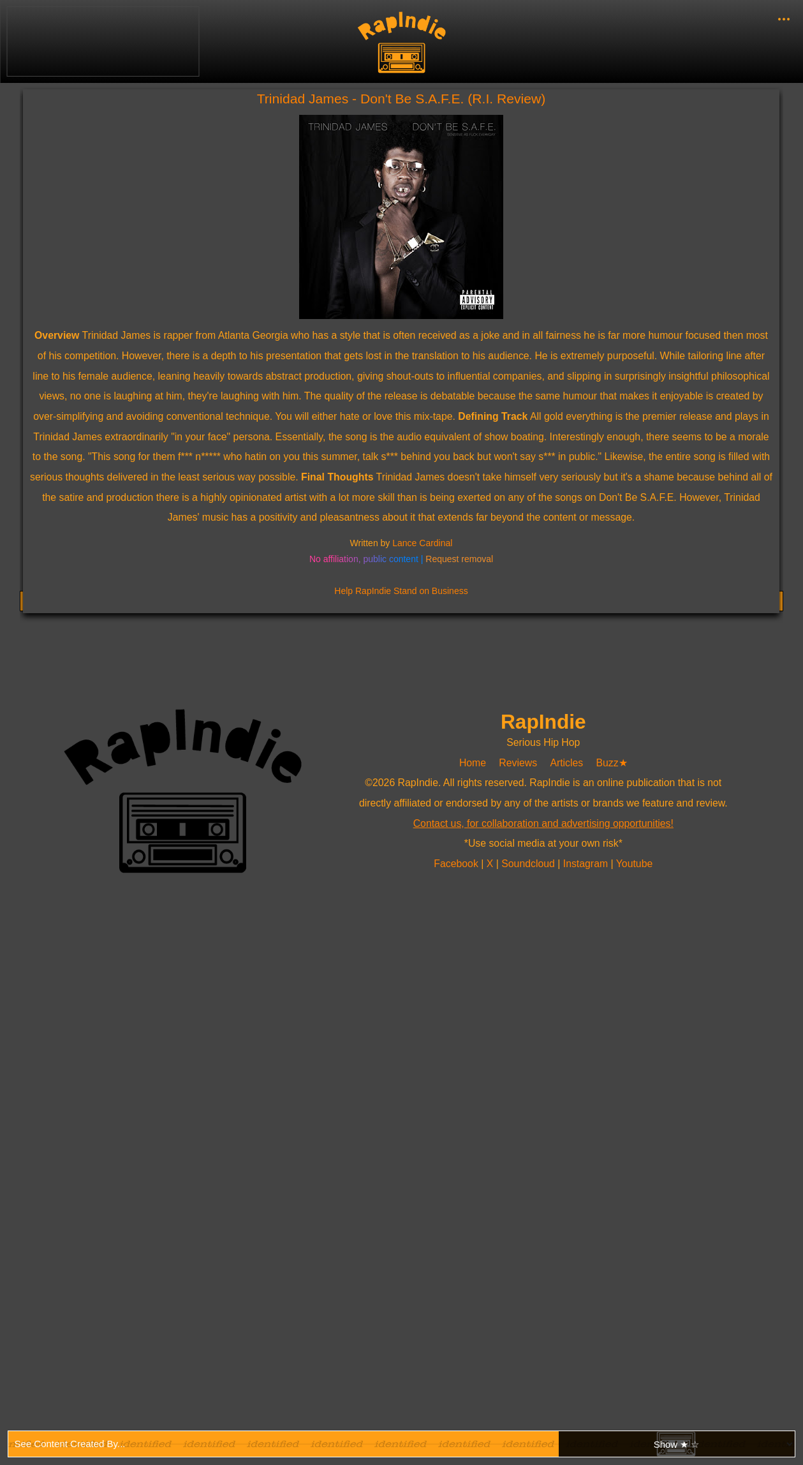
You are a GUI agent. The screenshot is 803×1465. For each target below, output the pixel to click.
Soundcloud (529, 863)
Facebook (457, 863)
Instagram (587, 863)
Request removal (459, 559)
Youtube (634, 863)
